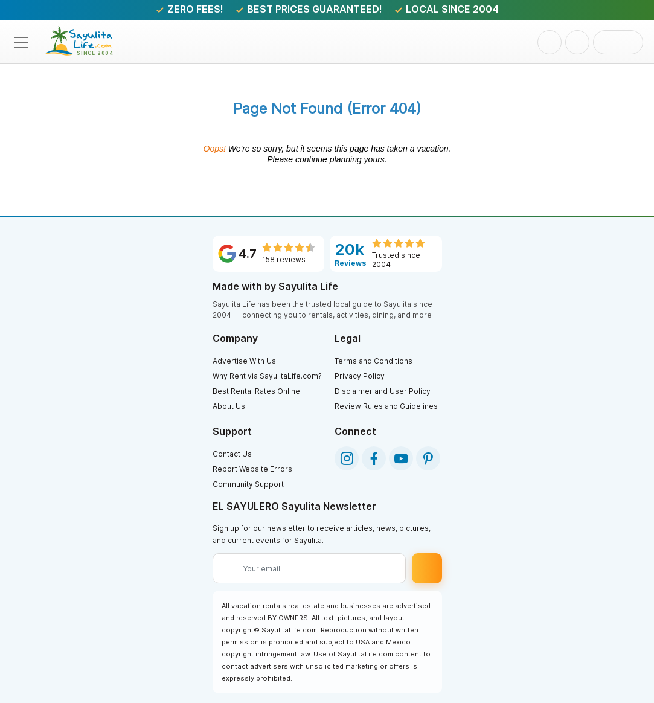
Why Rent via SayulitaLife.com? (267, 375)
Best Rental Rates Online (256, 391)
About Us (229, 406)
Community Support (248, 484)
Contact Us (232, 453)
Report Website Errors (252, 468)
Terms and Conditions (373, 360)
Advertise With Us (244, 360)
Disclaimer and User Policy (383, 391)
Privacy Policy (360, 375)
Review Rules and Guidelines (386, 406)
